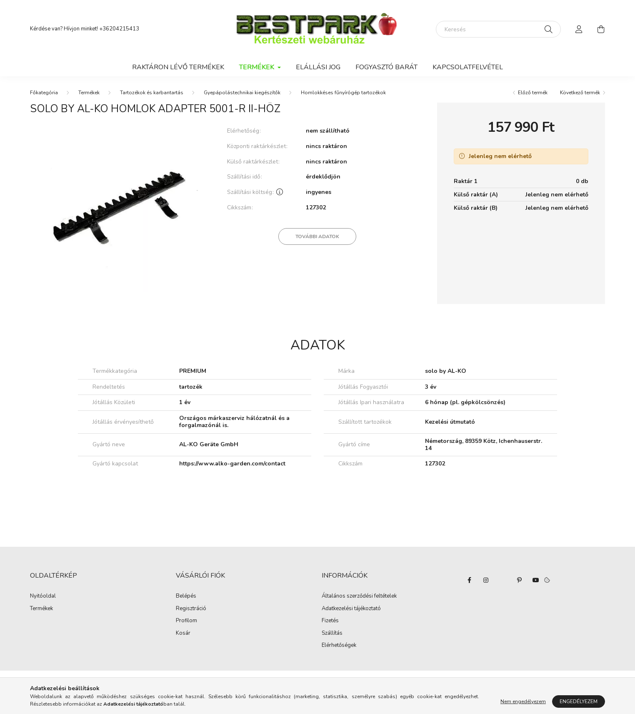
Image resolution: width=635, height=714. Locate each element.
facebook (469, 580)
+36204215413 (119, 29)
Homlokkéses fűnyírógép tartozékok (343, 92)
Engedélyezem (579, 701)
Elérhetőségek (339, 645)
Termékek (89, 92)
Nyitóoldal (43, 596)
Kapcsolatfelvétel (467, 67)
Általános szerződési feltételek (359, 596)
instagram (486, 580)
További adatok (317, 236)
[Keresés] (498, 29)
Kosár (183, 633)
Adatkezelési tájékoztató (351, 609)
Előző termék (533, 92)
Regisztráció (191, 609)
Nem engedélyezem (523, 701)
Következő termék (580, 92)
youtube (536, 580)
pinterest (519, 580)
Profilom (186, 621)
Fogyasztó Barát (386, 67)
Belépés (186, 596)
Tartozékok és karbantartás (151, 92)
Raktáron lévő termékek (178, 67)
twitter (502, 580)
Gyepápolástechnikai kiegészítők (242, 92)
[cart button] (600, 29)
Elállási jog (318, 67)
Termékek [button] (257, 67)
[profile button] (579, 29)
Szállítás (332, 633)
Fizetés (330, 621)
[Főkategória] (44, 92)
